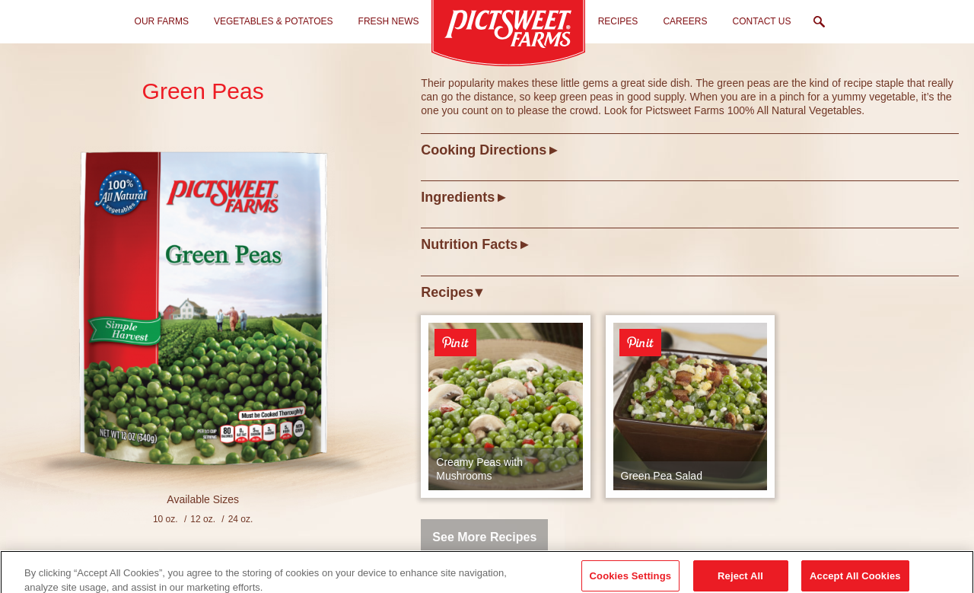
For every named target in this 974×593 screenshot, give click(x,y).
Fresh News (388, 21)
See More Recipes (484, 537)
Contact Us (762, 21)
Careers (685, 21)
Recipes (618, 21)
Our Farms (162, 21)
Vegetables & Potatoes (273, 21)
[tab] (690, 149)
